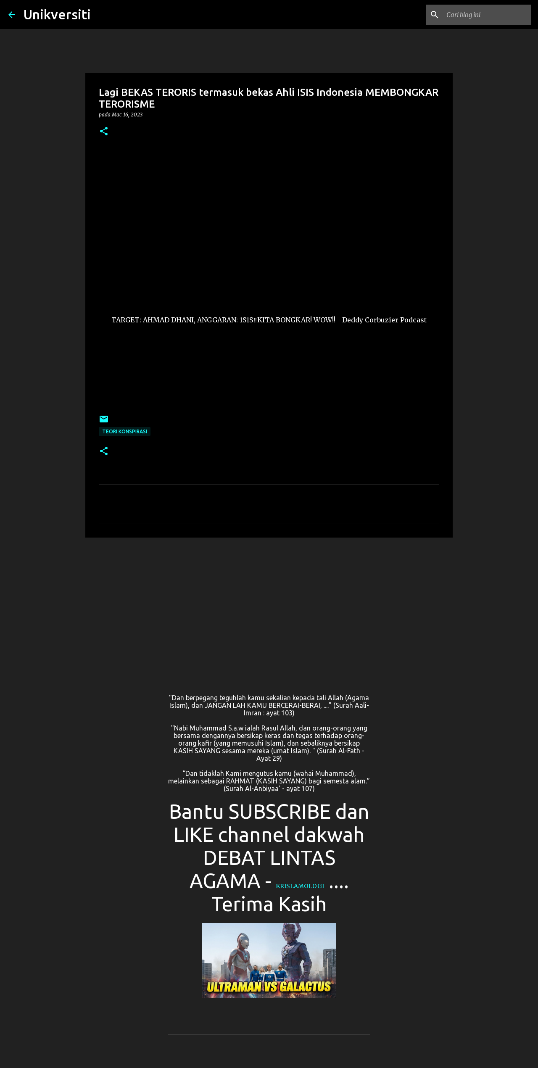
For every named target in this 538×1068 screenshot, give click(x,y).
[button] (104, 131)
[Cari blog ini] (487, 15)
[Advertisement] (269, 609)
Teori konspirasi (124, 431)
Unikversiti (57, 14)
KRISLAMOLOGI (300, 886)
